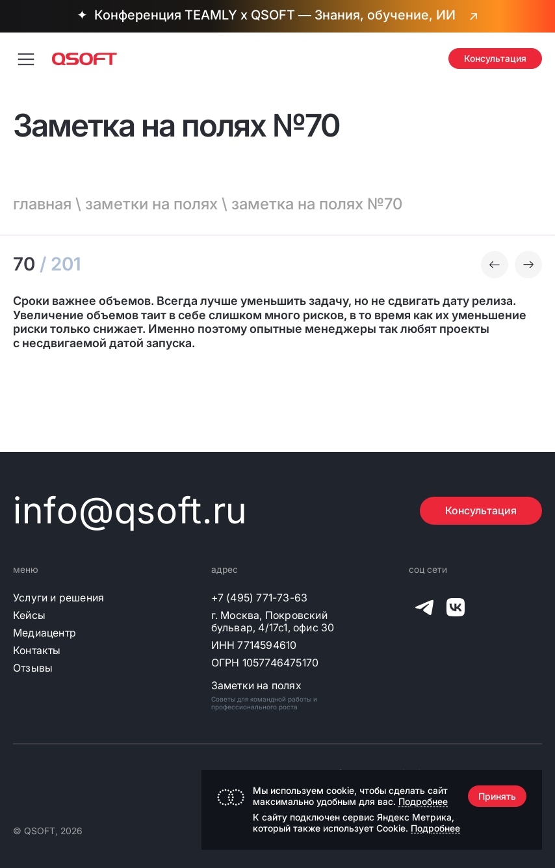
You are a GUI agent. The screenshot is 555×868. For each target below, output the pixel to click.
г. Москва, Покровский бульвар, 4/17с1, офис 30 (273, 621)
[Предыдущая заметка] (494, 264)
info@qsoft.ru (130, 510)
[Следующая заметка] (528, 264)
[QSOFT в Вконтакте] (455, 610)
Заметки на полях (256, 685)
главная (42, 203)
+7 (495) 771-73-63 (259, 598)
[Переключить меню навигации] (26, 59)
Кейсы (29, 615)
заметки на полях (151, 203)
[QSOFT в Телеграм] (424, 610)
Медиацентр (44, 633)
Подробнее (423, 801)
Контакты (37, 650)
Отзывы (33, 668)
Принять (497, 796)
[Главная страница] (84, 59)
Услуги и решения (58, 598)
